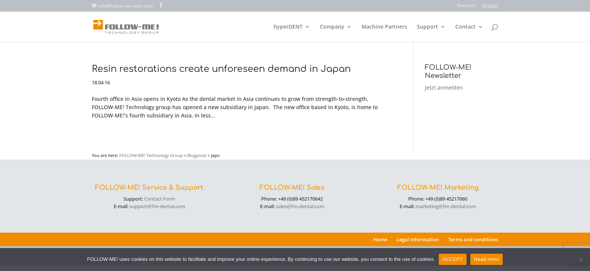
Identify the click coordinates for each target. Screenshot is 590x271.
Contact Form (159, 198)
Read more (486, 259)
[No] (580, 259)
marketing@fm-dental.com (445, 206)
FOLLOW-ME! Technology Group (151, 155)
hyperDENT (288, 27)
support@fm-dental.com (157, 206)
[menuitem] (466, 7)
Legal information (418, 239)
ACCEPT (452, 259)
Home (380, 239)
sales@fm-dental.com (300, 206)
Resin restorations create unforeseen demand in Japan (221, 69)
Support (427, 27)
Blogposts (197, 155)
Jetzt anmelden (444, 87)
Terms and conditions (473, 239)
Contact (465, 27)
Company (332, 27)
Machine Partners (384, 27)
